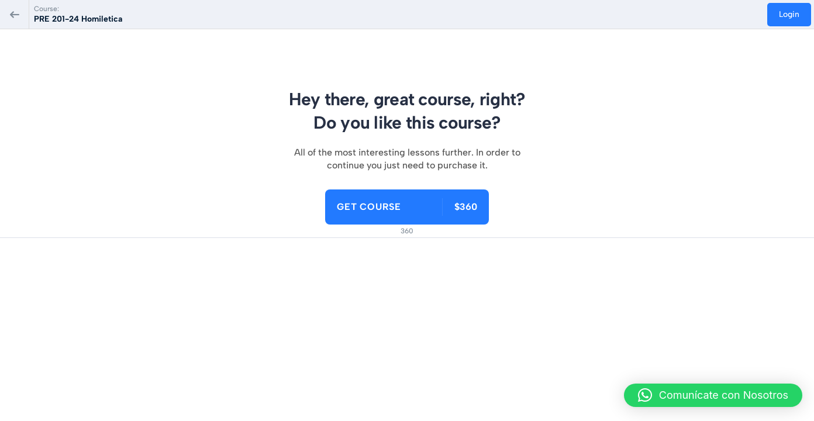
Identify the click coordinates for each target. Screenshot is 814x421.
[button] (713, 395)
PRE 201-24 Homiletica (78, 19)
